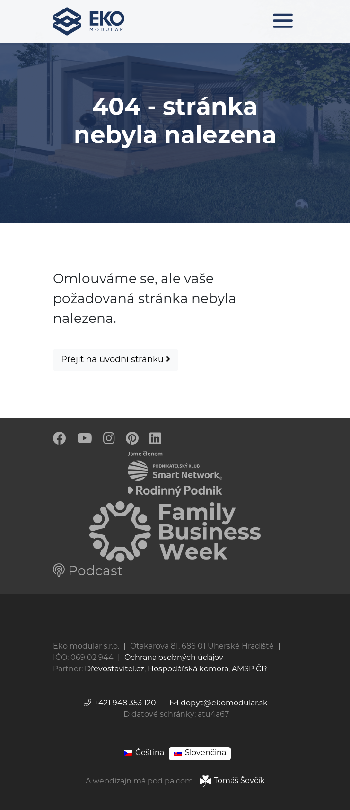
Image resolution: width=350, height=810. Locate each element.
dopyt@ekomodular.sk (218, 703)
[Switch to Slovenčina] (200, 753)
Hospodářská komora (188, 669)
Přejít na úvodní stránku (115, 360)
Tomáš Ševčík (232, 781)
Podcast (87, 572)
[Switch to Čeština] (144, 753)
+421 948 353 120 (119, 703)
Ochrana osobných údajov (173, 658)
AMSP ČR (249, 669)
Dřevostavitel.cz (114, 669)
